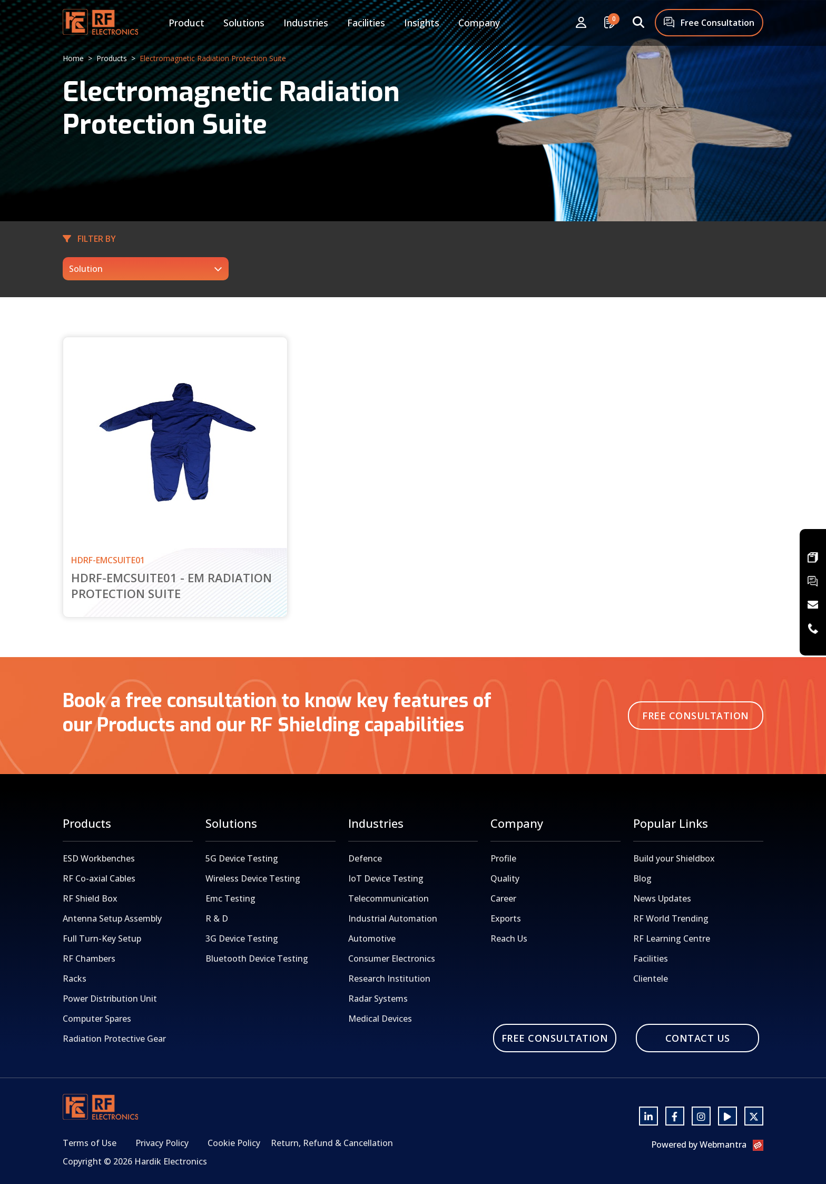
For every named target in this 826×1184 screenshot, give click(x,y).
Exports (505, 918)
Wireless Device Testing (252, 878)
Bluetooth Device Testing (256, 958)
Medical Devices (380, 1018)
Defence (365, 858)
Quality (504, 878)
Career (503, 898)
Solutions (243, 22)
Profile (503, 858)
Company (479, 22)
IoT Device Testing (386, 878)
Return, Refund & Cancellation (332, 1143)
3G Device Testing (241, 938)
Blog (642, 878)
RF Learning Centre (671, 938)
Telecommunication (388, 898)
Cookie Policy (234, 1143)
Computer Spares (97, 1018)
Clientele (650, 978)
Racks (74, 978)
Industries (305, 22)
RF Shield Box (90, 898)
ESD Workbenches (99, 858)
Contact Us (697, 1038)
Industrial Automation (392, 918)
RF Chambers (89, 958)
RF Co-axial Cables (99, 878)
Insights (421, 22)
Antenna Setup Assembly (112, 918)
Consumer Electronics (391, 958)
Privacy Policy (162, 1143)
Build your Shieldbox (674, 858)
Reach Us (508, 938)
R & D (216, 918)
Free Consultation (709, 23)
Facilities (366, 22)
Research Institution (389, 978)
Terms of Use (89, 1143)
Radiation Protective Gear (114, 1038)
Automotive (372, 938)
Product (186, 22)
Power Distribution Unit (110, 998)
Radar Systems (378, 998)
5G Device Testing (241, 858)
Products (111, 58)
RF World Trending (671, 918)
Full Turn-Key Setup (102, 938)
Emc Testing (230, 898)
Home (73, 58)
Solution (86, 269)
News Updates (662, 898)
